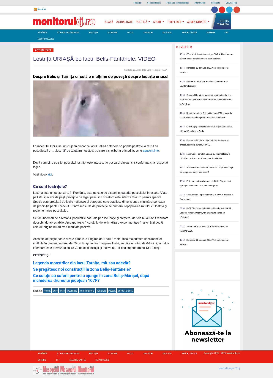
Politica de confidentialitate (178, 3)
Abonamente (200, 3)
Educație (93, 32)
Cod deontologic (154, 3)
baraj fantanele (86, 291)
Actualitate (124, 22)
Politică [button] (142, 22)
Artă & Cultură (189, 32)
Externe (210, 32)
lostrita (47, 291)
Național (167, 32)
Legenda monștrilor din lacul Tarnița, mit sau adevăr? (82, 263)
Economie (112, 32)
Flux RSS (42, 9)
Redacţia (137, 3)
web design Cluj (229, 368)
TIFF (226, 32)
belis (55, 291)
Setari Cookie (231, 3)
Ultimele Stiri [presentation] (184, 46)
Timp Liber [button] (174, 22)
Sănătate (43, 32)
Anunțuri (148, 32)
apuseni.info (151, 150)
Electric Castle (46, 39)
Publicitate (215, 3)
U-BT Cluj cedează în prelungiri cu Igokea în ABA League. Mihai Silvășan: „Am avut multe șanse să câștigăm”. (205, 212)
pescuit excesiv (125, 291)
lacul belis (72, 291)
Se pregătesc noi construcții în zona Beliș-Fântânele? (82, 269)
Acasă (109, 22)
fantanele (101, 291)
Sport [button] (157, 22)
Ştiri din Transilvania (68, 32)
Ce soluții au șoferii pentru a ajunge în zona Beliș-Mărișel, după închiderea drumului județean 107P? (91, 278)
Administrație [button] (197, 22)
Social (130, 32)
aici (50, 174)
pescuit (112, 291)
